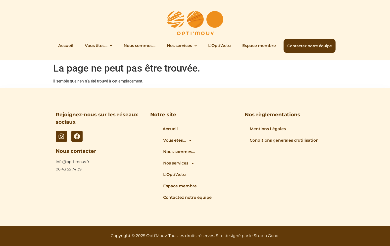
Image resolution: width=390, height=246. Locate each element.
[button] (98, 46)
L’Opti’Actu (219, 45)
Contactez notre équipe (309, 45)
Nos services (182, 45)
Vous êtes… (98, 45)
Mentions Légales (268, 128)
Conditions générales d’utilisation (284, 140)
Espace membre (259, 45)
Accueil (65, 45)
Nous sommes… (139, 45)
